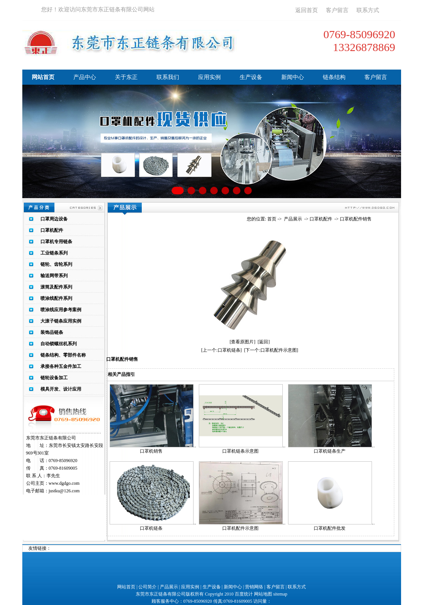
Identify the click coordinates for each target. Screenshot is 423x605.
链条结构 (334, 77)
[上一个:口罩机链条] (221, 350)
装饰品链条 (51, 332)
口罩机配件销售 (356, 219)
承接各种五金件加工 (60, 366)
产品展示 (293, 219)
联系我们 (167, 77)
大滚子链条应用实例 (60, 321)
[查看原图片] (243, 341)
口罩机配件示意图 (240, 528)
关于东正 (126, 77)
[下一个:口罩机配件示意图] (271, 350)
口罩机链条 (151, 528)
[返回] (264, 341)
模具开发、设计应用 (60, 389)
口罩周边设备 (54, 219)
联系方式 (367, 10)
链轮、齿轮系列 (56, 264)
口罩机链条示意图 (240, 451)
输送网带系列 (54, 275)
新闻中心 (292, 77)
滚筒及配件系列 (56, 287)
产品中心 (84, 77)
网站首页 (43, 77)
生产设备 (251, 77)
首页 (271, 219)
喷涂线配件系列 (56, 298)
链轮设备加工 (54, 377)
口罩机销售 (151, 451)
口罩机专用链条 (56, 241)
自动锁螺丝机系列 (58, 343)
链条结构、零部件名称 (63, 355)
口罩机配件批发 (330, 528)
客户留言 (337, 10)
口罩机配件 (51, 230)
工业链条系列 (54, 253)
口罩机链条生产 (330, 451)
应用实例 (209, 77)
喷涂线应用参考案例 (60, 309)
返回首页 (306, 10)
